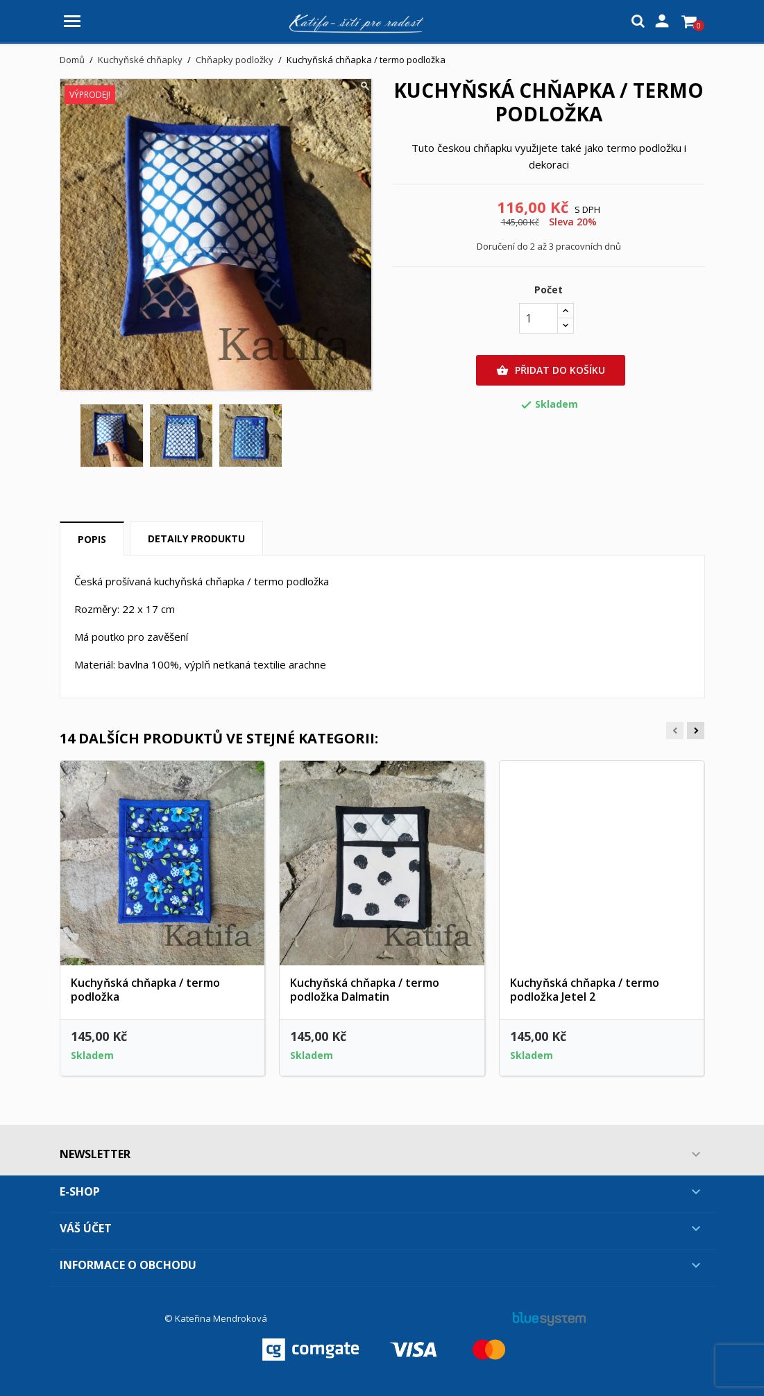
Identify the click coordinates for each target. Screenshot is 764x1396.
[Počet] (538, 318)
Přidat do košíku (550, 370)
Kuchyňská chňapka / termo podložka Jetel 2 (584, 989)
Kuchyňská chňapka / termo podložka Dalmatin (364, 989)
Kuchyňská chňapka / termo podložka (145, 989)
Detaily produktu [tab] (196, 538)
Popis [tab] (92, 539)
